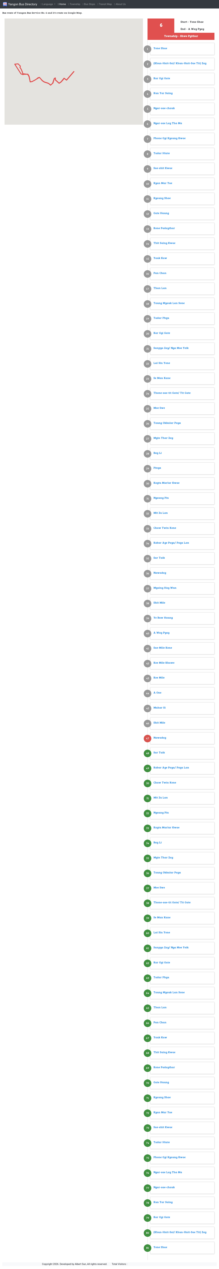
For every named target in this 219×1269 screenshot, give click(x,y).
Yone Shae (160, 48)
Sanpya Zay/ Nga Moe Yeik (171, 348)
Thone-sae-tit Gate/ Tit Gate (172, 393)
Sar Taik (159, 558)
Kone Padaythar (164, 228)
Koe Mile (159, 678)
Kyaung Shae (162, 198)
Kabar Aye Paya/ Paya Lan (171, 543)
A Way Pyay (161, 633)
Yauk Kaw (160, 258)
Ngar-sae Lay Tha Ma (167, 123)
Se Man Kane (161, 378)
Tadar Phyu (161, 318)
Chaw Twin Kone (164, 528)
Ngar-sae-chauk (164, 108)
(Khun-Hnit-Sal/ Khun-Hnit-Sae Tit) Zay (179, 63)
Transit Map (104, 4)
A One (157, 693)
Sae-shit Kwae (162, 168)
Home (62, 4)
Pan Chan (159, 273)
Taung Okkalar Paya (167, 423)
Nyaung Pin (161, 498)
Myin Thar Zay (163, 438)
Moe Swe (159, 408)
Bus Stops (89, 4)
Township (74, 4)
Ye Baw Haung (163, 618)
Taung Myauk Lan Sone (169, 303)
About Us (120, 4)
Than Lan (160, 288)
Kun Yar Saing (163, 93)
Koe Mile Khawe (163, 663)
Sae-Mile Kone (162, 648)
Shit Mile (159, 603)
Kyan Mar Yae (162, 183)
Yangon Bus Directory (19, 4)
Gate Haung (161, 213)
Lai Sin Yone (161, 363)
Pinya (157, 468)
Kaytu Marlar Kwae (166, 483)
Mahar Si (159, 708)
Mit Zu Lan (160, 513)
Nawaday (159, 573)
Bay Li (157, 453)
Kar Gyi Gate (161, 78)
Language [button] (47, 4)
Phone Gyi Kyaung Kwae (169, 138)
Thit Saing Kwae (164, 243)
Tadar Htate (161, 153)
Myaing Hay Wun (164, 588)
